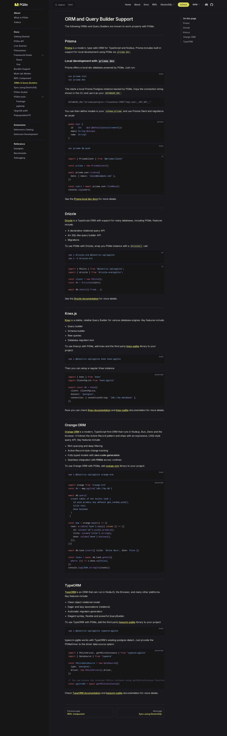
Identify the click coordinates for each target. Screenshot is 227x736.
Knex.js (186, 32)
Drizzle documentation (86, 298)
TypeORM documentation (86, 693)
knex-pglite (133, 346)
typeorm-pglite (127, 622)
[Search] (64, 5)
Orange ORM (189, 37)
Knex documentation (99, 410)
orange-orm (112, 465)
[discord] (206, 4)
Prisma (186, 23)
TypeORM (188, 41)
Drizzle (186, 27)
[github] (211, 4)
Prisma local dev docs (86, 198)
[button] (29, 13)
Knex (68, 320)
